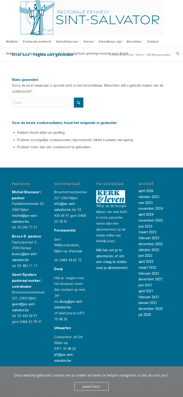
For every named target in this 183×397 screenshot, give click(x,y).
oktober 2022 (148, 250)
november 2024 (150, 208)
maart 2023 (147, 232)
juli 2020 (144, 315)
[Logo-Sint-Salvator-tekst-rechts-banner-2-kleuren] (91, 18)
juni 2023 (145, 226)
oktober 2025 (148, 197)
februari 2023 (148, 238)
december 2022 (150, 244)
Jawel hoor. (91, 386)
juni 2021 (145, 285)
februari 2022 (148, 273)
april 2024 (145, 214)
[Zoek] (176, 54)
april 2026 (145, 191)
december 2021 (150, 279)
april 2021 (145, 291)
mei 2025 (145, 203)
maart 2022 (147, 267)
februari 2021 (148, 297)
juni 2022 (145, 255)
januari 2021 (147, 303)
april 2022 (145, 261)
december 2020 (150, 309)
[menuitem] (12, 42)
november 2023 (150, 220)
